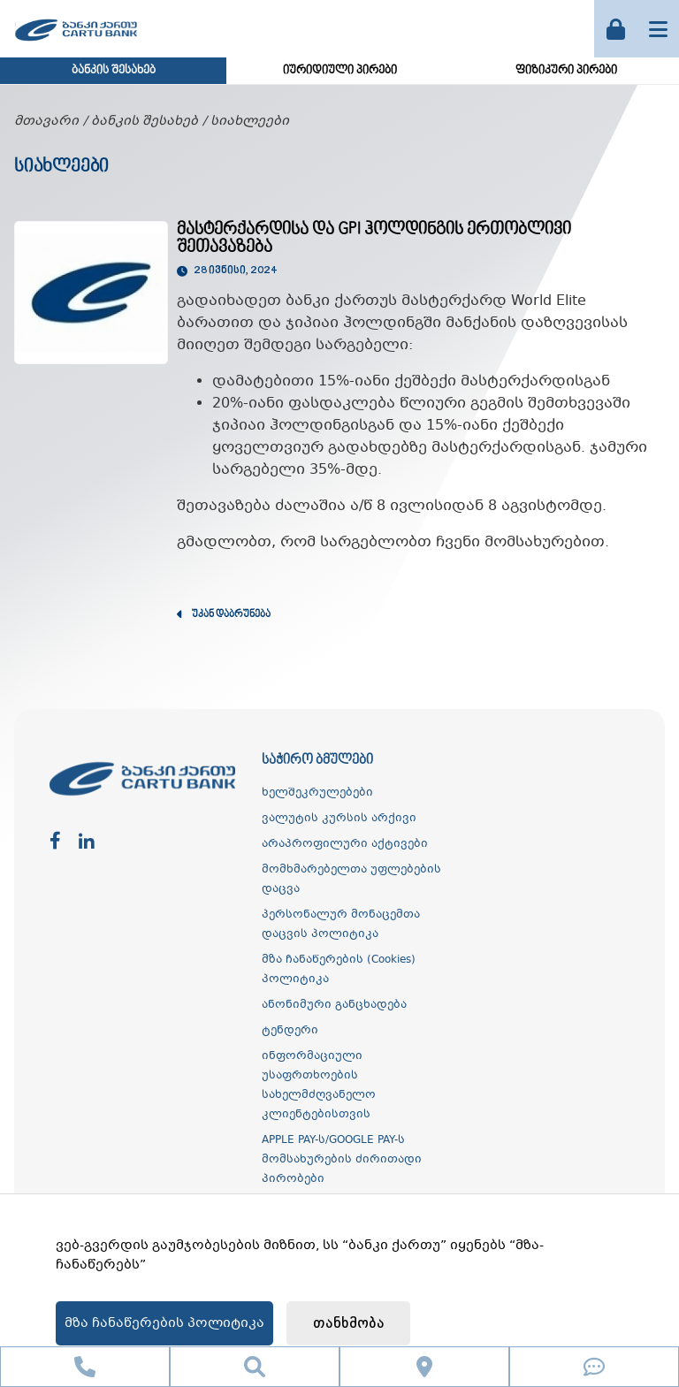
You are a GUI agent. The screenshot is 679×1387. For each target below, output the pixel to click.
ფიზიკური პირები (566, 71)
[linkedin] (87, 842)
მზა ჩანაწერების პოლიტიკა (164, 1323)
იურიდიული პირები (340, 71)
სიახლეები (249, 121)
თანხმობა (349, 1323)
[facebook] (55, 842)
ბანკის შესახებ (114, 71)
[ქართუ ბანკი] (76, 43)
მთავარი (46, 121)
